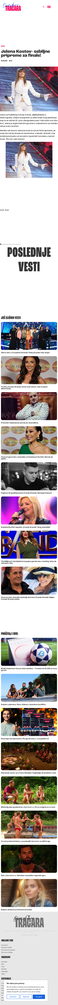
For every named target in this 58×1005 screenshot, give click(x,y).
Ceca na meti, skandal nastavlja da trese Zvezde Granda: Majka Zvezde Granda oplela (27, 598)
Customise (13, 997)
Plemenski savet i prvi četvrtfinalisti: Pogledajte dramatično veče (28, 773)
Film (2, 964)
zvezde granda (16, 244)
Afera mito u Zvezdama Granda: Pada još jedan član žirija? (25, 353)
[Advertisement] (29, 29)
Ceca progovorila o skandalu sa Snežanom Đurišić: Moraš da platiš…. (27, 458)
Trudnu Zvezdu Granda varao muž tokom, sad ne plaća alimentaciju (24, 388)
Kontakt (4, 962)
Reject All (26, 997)
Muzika (3, 969)
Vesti (3, 974)
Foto (2, 967)
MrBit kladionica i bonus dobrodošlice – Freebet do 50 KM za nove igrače (29, 669)
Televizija (4, 971)
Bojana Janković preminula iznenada (16, 910)
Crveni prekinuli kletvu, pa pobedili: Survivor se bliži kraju (25, 841)
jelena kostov (6, 244)
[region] (26, 990)
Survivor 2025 (6, 947)
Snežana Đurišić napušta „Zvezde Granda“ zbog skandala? (25, 527)
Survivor (4, 945)
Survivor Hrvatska (8, 950)
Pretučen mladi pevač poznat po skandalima (19, 423)
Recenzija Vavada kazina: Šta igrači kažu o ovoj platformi (25, 739)
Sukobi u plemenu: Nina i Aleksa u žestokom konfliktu (23, 705)
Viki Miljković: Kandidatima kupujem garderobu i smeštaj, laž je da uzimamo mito (28, 562)
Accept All (39, 997)
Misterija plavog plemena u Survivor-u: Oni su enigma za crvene (28, 807)
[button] (43, 6)
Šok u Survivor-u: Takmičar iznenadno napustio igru (23, 876)
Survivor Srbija (6, 952)
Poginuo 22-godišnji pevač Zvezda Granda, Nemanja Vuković (26, 493)
